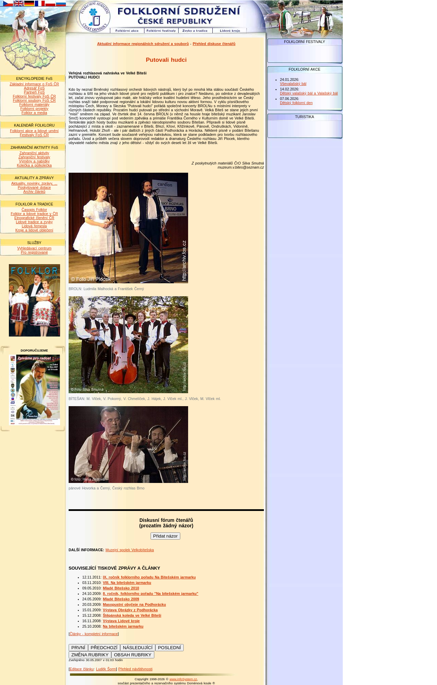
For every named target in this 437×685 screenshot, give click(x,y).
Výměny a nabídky (34, 161)
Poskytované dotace (34, 187)
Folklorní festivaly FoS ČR (34, 96)
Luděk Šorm (106, 669)
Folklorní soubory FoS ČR (34, 100)
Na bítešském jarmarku (123, 626)
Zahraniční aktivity (34, 153)
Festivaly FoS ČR (34, 135)
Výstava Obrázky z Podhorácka (130, 610)
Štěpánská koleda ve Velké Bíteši (132, 615)
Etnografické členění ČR (34, 218)
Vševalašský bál (293, 84)
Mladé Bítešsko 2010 (121, 588)
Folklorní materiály (34, 104)
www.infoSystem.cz (183, 679)
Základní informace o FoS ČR (34, 84)
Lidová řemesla (34, 226)
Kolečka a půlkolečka (34, 165)
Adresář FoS (34, 88)
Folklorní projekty (34, 108)
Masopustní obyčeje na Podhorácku (134, 604)
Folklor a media (34, 113)
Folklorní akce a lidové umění (34, 131)
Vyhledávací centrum (34, 248)
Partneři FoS (34, 92)
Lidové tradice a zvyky (34, 222)
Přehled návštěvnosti (135, 669)
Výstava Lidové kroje (121, 621)
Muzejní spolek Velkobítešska (129, 550)
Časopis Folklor (34, 210)
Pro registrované (34, 252)
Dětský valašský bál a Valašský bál (309, 93)
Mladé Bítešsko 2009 (121, 599)
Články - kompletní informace (94, 634)
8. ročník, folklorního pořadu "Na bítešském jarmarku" (150, 593)
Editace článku (82, 669)
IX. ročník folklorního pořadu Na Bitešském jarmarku (149, 577)
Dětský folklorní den (296, 103)
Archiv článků (34, 191)
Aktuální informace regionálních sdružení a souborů (143, 44)
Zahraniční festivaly (34, 157)
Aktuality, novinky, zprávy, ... (34, 183)
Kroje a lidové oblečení (34, 230)
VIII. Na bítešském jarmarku (127, 583)
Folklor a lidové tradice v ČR (34, 214)
